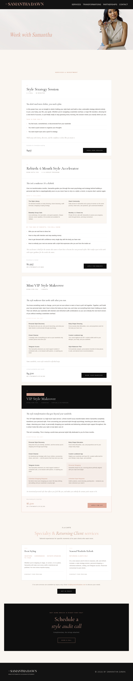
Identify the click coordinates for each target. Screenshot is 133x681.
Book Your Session (95, 150)
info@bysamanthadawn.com (77, 584)
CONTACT (123, 4)
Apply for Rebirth (95, 266)
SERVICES (75, 4)
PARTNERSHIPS (110, 4)
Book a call (66, 640)
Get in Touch (66, 591)
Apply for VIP (97, 505)
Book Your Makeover (94, 375)
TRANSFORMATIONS (91, 4)
